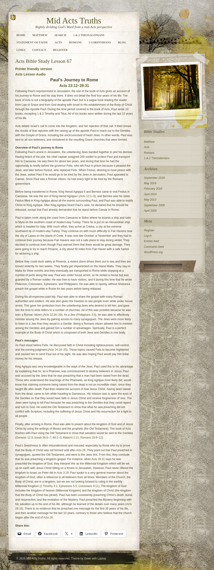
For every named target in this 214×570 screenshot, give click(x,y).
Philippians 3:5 (86, 314)
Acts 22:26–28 (53, 314)
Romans (75, 42)
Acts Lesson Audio (30, 74)
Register (60, 50)
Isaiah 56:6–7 (42, 437)
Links (20, 50)
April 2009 (150, 210)
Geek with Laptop (95, 558)
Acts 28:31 (98, 459)
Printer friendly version (33, 69)
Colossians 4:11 (88, 486)
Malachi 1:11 (71, 437)
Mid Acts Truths (73, 20)
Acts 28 (80, 450)
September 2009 (154, 205)
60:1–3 (57, 437)
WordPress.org (153, 252)
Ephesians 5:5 (68, 486)
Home (20, 35)
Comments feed (154, 246)
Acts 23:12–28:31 (74, 86)
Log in (148, 235)
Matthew (39, 35)
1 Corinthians (100, 42)
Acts (58, 42)
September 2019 (154, 178)
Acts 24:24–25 (58, 349)
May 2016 (150, 183)
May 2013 (150, 199)
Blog (122, 42)
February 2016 (153, 188)
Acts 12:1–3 (87, 196)
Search (60, 35)
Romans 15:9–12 (91, 437)
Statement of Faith (32, 42)
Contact (39, 50)
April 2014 (150, 194)
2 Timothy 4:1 (49, 486)
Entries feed (151, 241)
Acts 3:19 (62, 472)
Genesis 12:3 (24, 437)
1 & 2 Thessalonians (88, 35)
